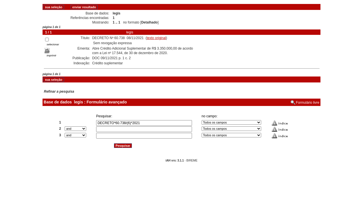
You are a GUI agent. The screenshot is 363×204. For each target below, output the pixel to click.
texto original (156, 38)
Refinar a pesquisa (59, 92)
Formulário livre (307, 103)
